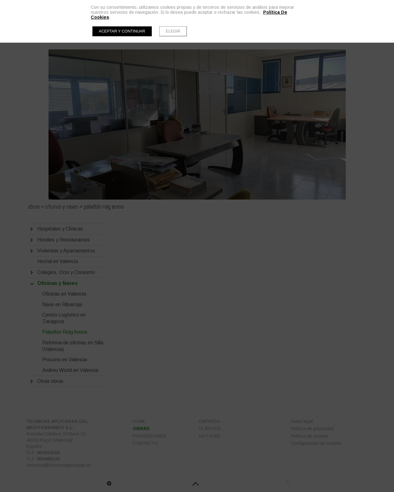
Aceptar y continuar (122, 31)
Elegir (173, 31)
